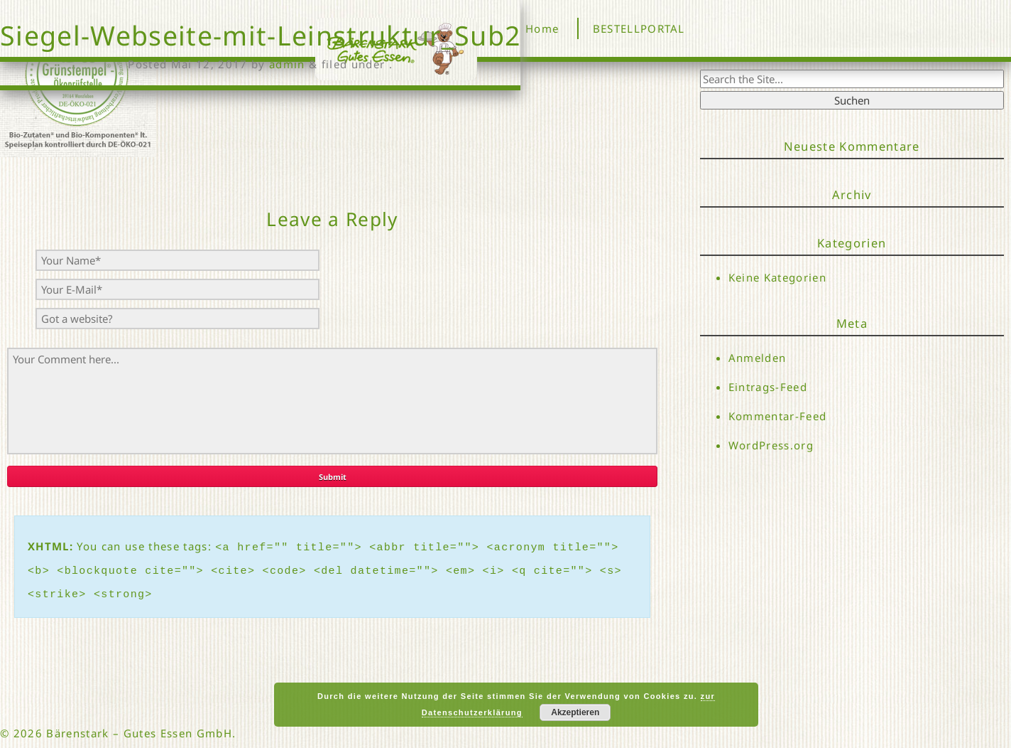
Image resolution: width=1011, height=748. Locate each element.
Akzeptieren (575, 712)
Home (542, 28)
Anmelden (757, 358)
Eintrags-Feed (767, 387)
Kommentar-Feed (777, 417)
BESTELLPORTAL (639, 28)
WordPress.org (771, 446)
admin (287, 64)
